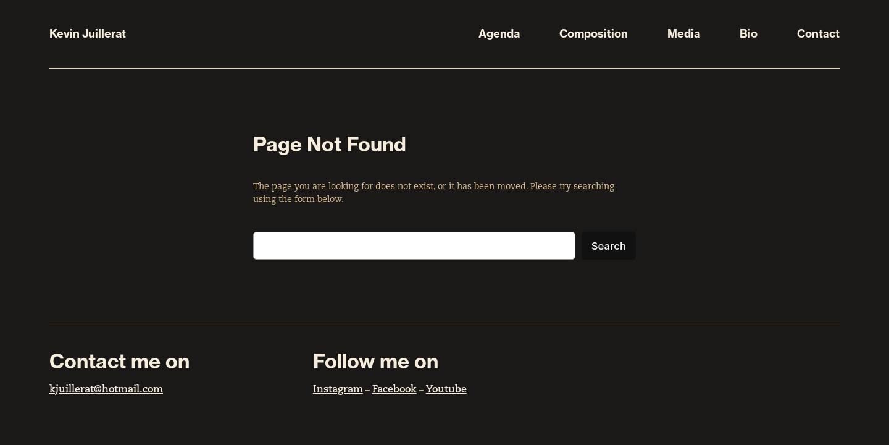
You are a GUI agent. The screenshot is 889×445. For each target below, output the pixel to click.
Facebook (394, 390)
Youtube (446, 390)
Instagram (338, 390)
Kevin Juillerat (87, 34)
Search (608, 246)
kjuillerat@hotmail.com (106, 390)
